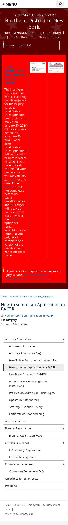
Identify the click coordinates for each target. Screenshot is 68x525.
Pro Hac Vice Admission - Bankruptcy (32, 393)
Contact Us (19, 504)
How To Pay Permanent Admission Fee (33, 360)
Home (4, 296)
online (12, 180)
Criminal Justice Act (17, 442)
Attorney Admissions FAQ (25, 353)
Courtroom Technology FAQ (26, 471)
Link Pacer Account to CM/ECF (28, 374)
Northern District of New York (34, 24)
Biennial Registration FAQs (25, 435)
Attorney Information (20, 296)
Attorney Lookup (15, 421)
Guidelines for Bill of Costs (21, 478)
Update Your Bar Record (24, 400)
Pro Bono (11, 486)
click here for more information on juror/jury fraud (27, 276)
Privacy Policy (11, 513)
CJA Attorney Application (24, 450)
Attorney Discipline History (26, 407)
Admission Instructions (23, 346)
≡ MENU (9, 4)
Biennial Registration (18, 428)
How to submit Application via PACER (32, 367)
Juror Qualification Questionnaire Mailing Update (15, 75)
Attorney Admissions (43, 296)
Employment (34, 504)
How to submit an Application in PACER (29, 315)
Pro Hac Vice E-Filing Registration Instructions (29, 384)
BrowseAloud (26, 513)
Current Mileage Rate (22, 457)
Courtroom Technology (19, 464)
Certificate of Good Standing (26, 414)
